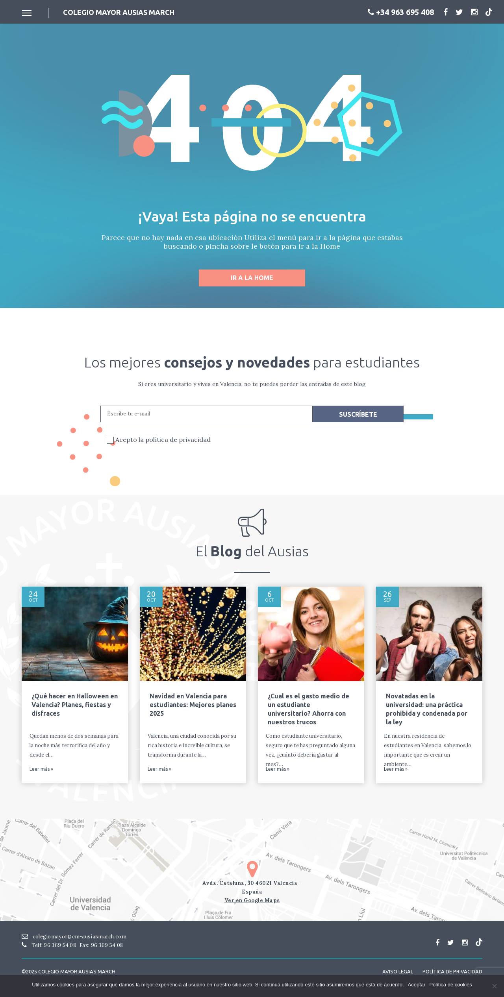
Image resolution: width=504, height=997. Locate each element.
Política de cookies (450, 985)
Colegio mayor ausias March (118, 12)
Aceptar (417, 985)
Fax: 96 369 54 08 (101, 945)
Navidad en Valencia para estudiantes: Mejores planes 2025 (193, 704)
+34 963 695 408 (401, 12)
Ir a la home (252, 277)
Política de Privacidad (452, 971)
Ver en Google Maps (252, 900)
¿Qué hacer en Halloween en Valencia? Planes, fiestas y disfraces (75, 704)
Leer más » (41, 769)
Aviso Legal (397, 971)
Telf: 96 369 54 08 (49, 945)
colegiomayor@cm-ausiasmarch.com (74, 936)
